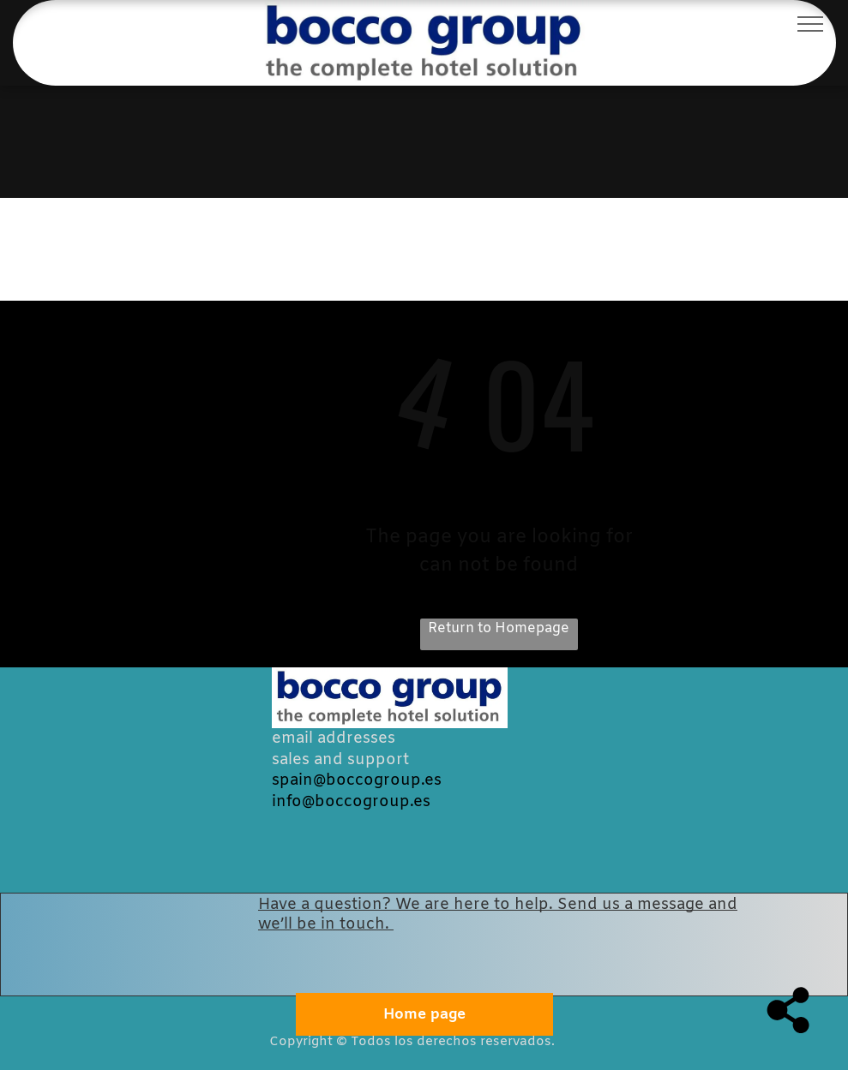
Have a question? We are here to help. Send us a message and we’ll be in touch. (497, 914)
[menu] (810, 24)
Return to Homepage (498, 628)
